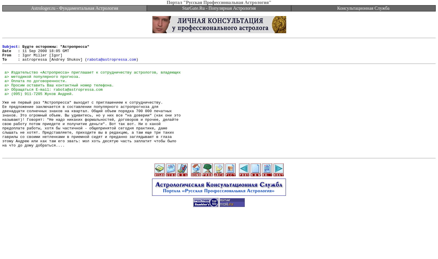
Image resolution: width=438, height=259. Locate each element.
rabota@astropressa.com (111, 63)
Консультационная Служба (363, 8)
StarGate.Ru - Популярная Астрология (219, 8)
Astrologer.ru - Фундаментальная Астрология (74, 8)
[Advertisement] (219, 246)
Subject (10, 48)
